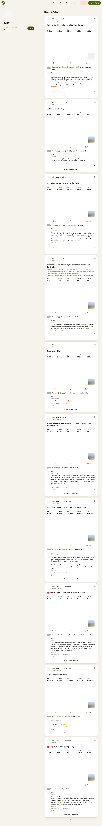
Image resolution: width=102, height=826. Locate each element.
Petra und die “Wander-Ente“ (61, 635)
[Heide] (52, 396)
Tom (62, 468)
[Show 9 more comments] (71, 660)
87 (69, 317)
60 (68, 789)
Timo (54, 225)
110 (68, 468)
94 (84, 67)
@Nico (64, 159)
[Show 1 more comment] (71, 169)
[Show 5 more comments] (71, 95)
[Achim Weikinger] (56, 720)
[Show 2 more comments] (71, 579)
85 (72, 225)
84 (76, 393)
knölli (65, 716)
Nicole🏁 (60, 789)
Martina (74, 635)
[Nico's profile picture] (8, 15)
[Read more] (54, 86)
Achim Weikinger (61, 225)
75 (81, 635)
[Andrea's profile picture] (48, 154)
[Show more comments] (71, 251)
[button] (55, 2)
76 (71, 549)
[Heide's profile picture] (48, 396)
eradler (69, 393)
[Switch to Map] (91, 56)
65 (76, 151)
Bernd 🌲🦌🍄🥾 (66, 151)
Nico (7, 23)
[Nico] (52, 73)
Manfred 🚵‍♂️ (56, 151)
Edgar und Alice (57, 549)
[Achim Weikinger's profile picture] (48, 720)
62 (71, 716)
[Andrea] (53, 154)
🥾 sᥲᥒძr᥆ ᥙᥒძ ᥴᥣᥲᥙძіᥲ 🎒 (60, 67)
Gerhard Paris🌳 (74, 67)
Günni (62, 317)
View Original (65, 88)
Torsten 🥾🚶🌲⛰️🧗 (59, 393)
